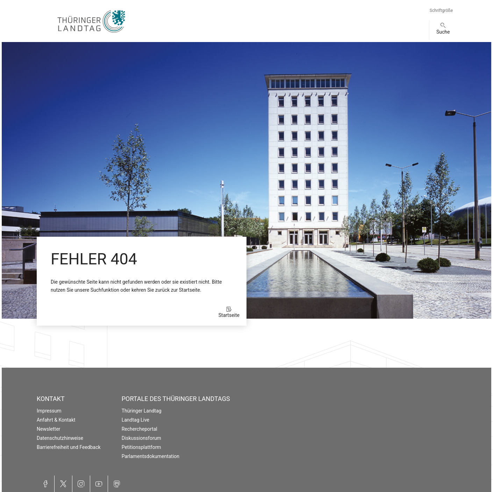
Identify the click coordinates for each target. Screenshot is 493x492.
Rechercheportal (139, 429)
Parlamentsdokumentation (150, 456)
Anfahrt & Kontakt (56, 420)
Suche (443, 32)
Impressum (49, 411)
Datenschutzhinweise (60, 438)
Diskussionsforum (141, 438)
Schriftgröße (441, 10)
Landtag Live (135, 420)
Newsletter (48, 429)
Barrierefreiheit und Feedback (69, 447)
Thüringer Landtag (142, 411)
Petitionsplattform (141, 447)
